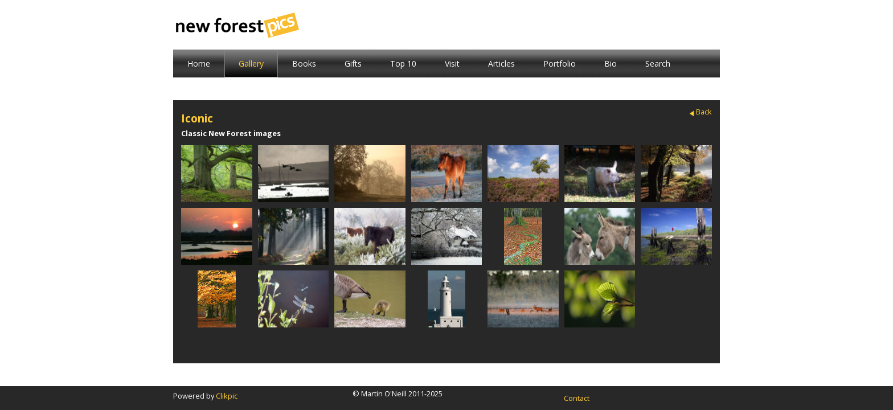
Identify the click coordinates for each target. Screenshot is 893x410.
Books (304, 63)
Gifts (353, 63)
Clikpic (226, 396)
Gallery (251, 63)
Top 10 (403, 63)
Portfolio (559, 63)
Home (198, 63)
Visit (452, 63)
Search (657, 63)
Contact (576, 398)
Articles (501, 63)
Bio (610, 63)
